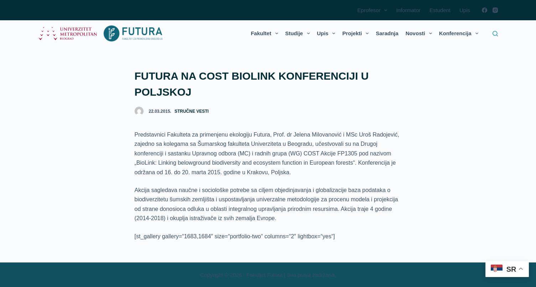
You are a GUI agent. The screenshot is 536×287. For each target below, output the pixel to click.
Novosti (420, 33)
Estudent (440, 10)
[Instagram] (495, 10)
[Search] (495, 33)
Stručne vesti (192, 111)
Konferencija (460, 33)
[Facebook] (484, 10)
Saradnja (387, 33)
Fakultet (266, 33)
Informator (408, 10)
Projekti (356, 33)
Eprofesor (373, 10)
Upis (464, 10)
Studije (299, 33)
